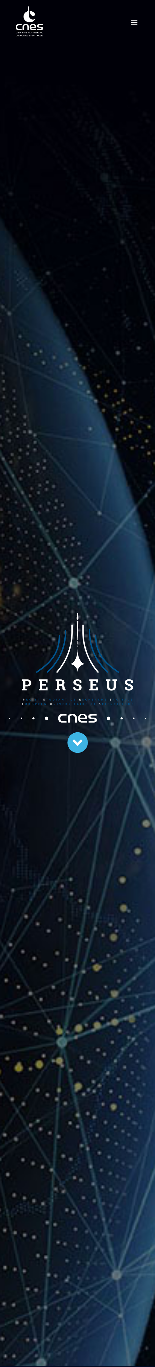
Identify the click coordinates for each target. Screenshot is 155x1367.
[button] (134, 22)
